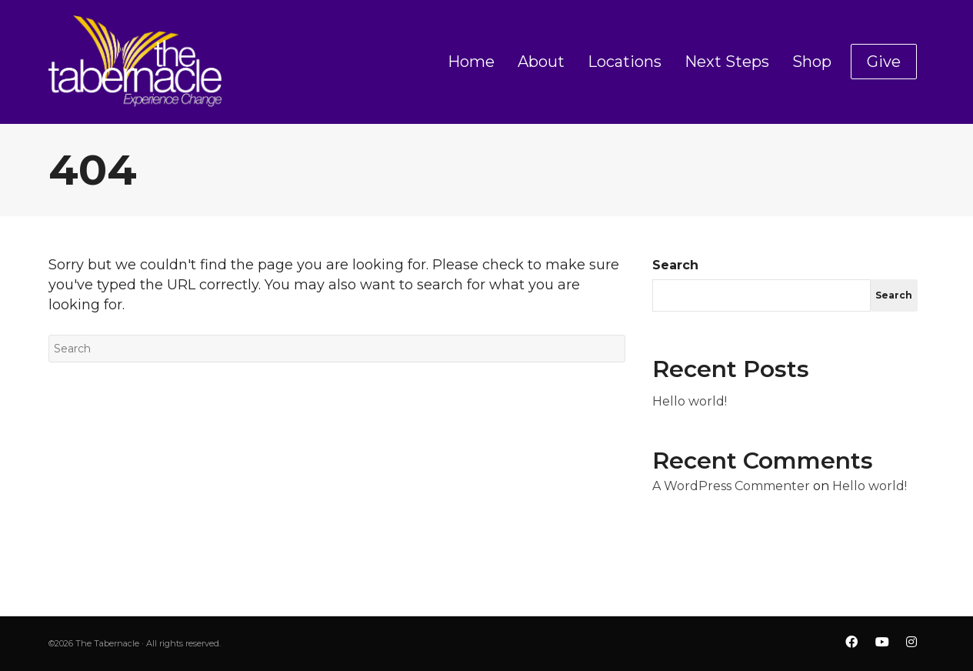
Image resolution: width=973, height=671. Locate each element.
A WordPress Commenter (731, 486)
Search (675, 265)
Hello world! (689, 401)
